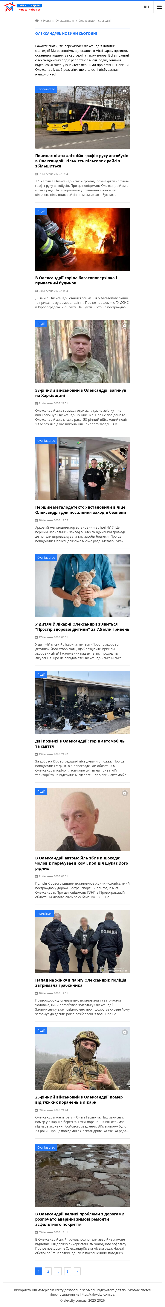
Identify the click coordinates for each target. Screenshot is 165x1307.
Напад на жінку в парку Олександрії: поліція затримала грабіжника (80, 982)
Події (41, 211)
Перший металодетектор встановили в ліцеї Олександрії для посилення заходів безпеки (81, 510)
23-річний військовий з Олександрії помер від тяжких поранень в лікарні (79, 1099)
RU (146, 6)
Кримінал (44, 913)
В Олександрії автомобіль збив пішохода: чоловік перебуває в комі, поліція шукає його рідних (81, 863)
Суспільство (46, 89)
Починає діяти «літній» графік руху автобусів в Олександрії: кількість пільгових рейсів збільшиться (81, 161)
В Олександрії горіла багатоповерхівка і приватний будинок (76, 280)
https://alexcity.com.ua (97, 1294)
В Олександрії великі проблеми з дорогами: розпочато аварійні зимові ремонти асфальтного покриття (80, 1219)
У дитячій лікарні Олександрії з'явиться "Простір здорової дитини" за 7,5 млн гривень (82, 626)
